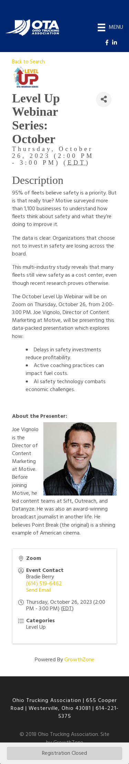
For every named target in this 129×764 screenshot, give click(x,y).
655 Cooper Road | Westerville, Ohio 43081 (64, 704)
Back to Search (28, 62)
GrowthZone (79, 659)
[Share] (103, 99)
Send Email (38, 590)
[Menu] (110, 27)
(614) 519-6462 (44, 583)
